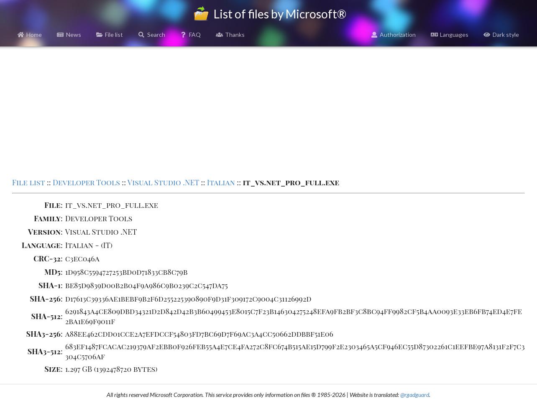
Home (30, 34)
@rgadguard (414, 394)
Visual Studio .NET (163, 182)
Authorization (393, 34)
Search (151, 34)
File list (109, 34)
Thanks (230, 34)
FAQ (190, 34)
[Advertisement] (268, 111)
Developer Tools (86, 182)
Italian (221, 182)
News (69, 34)
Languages (449, 34)
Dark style (501, 34)
